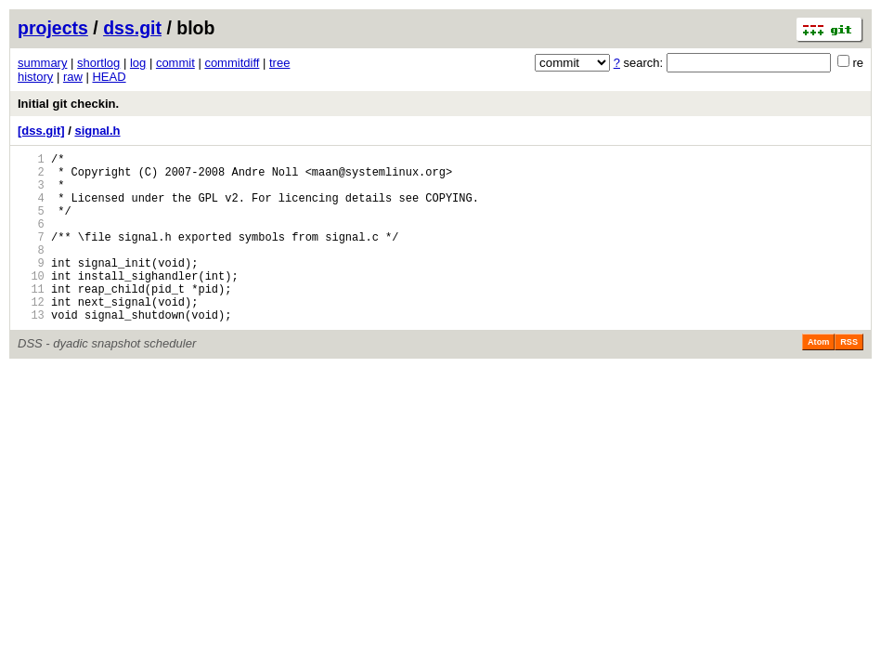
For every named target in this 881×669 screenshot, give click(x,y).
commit (175, 63)
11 (31, 319)
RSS (849, 378)
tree (279, 63)
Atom (818, 378)
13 (31, 351)
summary (42, 63)
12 (31, 335)
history (35, 77)
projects (53, 28)
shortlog (98, 63)
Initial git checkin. (68, 104)
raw (73, 77)
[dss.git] (41, 131)
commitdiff (231, 63)
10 (31, 303)
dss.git (132, 28)
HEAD (108, 77)
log (138, 63)
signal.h (97, 131)
